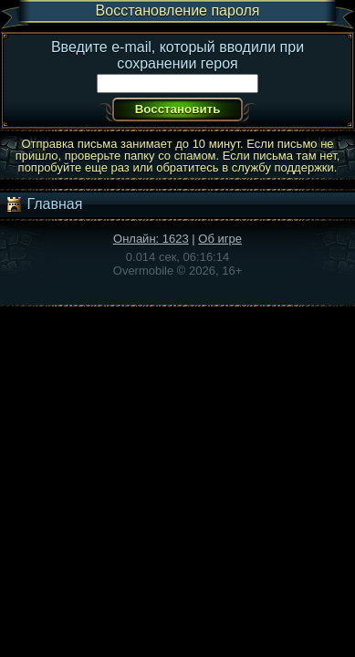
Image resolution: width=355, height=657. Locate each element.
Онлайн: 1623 (151, 238)
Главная (43, 204)
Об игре (220, 238)
